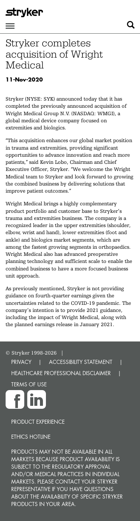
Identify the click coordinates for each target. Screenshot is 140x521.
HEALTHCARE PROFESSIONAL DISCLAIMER (61, 373)
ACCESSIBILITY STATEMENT (80, 361)
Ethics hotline (30, 436)
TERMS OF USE (29, 384)
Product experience (38, 421)
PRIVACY (21, 361)
